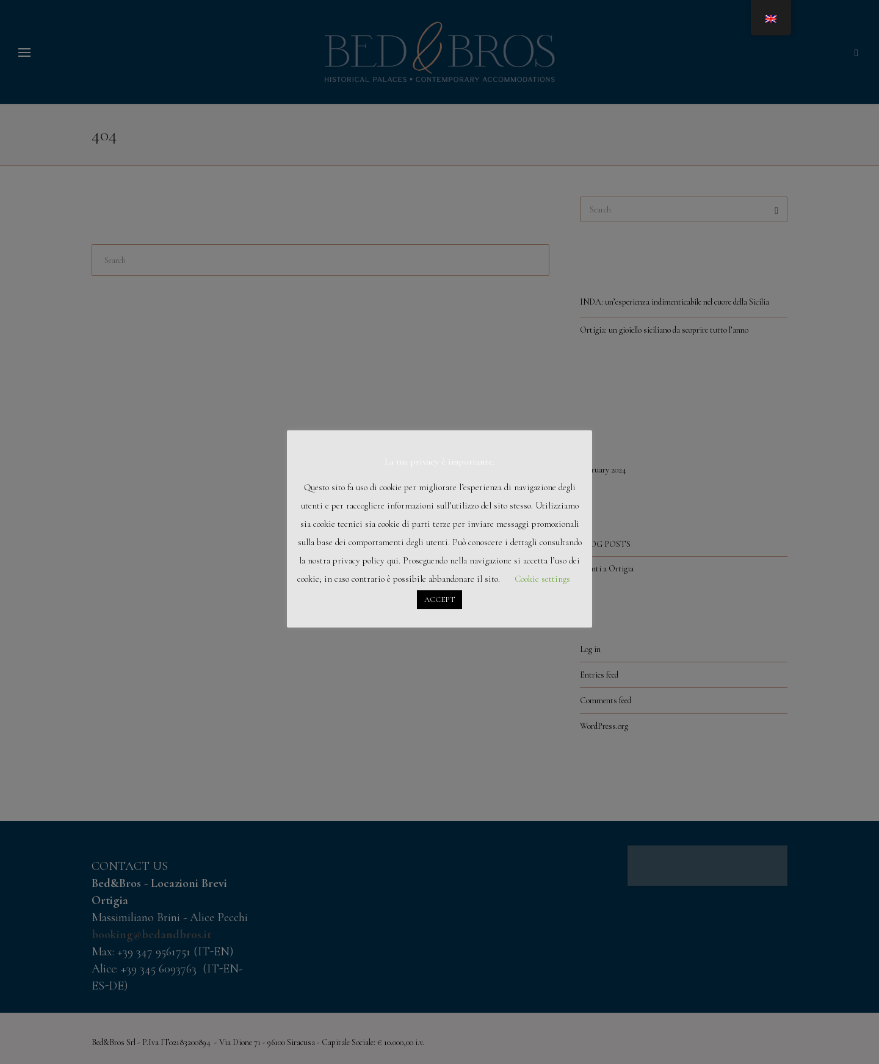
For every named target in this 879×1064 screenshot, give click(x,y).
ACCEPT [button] (439, 599)
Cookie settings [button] (542, 578)
